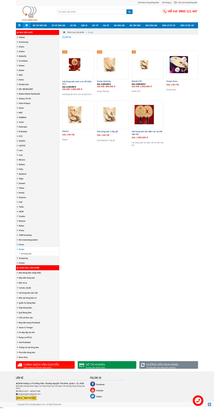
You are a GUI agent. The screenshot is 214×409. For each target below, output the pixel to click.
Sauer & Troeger (25, 327)
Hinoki (20, 193)
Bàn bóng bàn (119, 25)
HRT (20, 113)
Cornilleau (22, 61)
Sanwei (21, 183)
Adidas (21, 37)
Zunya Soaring (104, 81)
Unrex (20, 244)
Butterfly (21, 56)
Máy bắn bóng (135, 25)
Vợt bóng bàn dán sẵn (27, 293)
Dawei (20, 70)
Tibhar (20, 188)
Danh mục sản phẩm (28, 268)
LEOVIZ (21, 145)
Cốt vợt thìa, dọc (25, 317)
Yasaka (21, 216)
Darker (21, 65)
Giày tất (95, 25)
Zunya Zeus (171, 81)
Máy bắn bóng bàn (26, 278)
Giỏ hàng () (166, 3)
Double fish (23, 84)
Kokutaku (22, 131)
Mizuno (21, 160)
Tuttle (20, 207)
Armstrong (22, 42)
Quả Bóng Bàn (24, 312)
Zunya (20, 249)
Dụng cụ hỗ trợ (24, 337)
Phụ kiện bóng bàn (26, 352)
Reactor (21, 221)
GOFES (21, 141)
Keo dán (73, 25)
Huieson (21, 197)
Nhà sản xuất (25, 32)
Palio (20, 169)
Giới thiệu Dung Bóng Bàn (148, 3)
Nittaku (21, 164)
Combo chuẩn (24, 288)
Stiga (20, 178)
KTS (19, 136)
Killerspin (22, 127)
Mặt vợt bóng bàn (40, 25)
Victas (20, 230)
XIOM (20, 211)
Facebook (97, 384)
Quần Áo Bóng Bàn (26, 303)
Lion (20, 150)
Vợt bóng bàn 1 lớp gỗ (107, 131)
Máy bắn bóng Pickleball (28, 322)
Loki (20, 155)
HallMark (21, 117)
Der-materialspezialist (27, 240)
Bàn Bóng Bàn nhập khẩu (29, 273)
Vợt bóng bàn (25, 254)
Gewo (20, 108)
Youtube (96, 390)
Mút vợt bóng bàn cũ (27, 298)
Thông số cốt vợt (168, 25)
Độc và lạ (22, 283)
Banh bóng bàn (151, 25)
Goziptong (22, 258)
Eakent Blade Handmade (28, 94)
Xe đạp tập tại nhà (26, 332)
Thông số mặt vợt (187, 25)
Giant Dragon (23, 103)
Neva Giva (22, 357)
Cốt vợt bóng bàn (58, 25)
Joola (20, 122)
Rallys (20, 226)
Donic (20, 80)
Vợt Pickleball (24, 342)
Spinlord (21, 174)
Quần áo (84, 25)
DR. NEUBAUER (25, 89)
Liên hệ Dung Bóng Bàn (185, 3)
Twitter (96, 396)
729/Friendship (24, 235)
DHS (20, 75)
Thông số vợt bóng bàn (28, 347)
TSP (19, 202)
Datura (65, 131)
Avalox (21, 51)
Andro (20, 47)
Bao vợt (106, 25)
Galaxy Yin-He (24, 98)
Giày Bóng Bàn (24, 308)
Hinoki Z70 (137, 81)
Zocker (21, 263)
